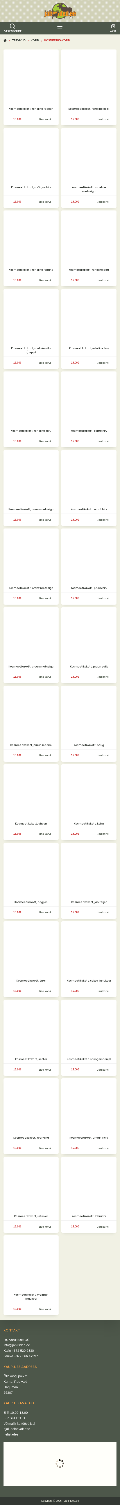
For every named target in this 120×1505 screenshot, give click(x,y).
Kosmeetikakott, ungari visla (89, 1137)
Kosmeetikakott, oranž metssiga (31, 588)
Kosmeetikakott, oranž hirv (89, 509)
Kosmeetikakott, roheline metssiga (89, 189)
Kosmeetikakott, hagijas (31, 902)
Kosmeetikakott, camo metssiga (31, 509)
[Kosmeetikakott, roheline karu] (31, 399)
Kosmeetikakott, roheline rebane (31, 270)
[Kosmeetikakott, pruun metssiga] (31, 634)
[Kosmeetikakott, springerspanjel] (88, 1027)
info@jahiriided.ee (17, 1345)
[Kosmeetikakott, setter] (31, 1027)
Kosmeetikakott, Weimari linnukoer (31, 1296)
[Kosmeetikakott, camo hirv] (88, 399)
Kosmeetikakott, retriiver (31, 1216)
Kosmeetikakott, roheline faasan (31, 109)
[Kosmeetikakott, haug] (88, 713)
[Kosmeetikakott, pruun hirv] (88, 556)
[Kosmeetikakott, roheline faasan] (31, 77)
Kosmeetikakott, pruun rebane (31, 745)
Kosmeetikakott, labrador (89, 1216)
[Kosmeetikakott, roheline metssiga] (88, 155)
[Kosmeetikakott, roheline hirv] (88, 316)
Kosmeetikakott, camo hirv (89, 431)
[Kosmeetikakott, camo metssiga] (31, 477)
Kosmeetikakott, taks (31, 980)
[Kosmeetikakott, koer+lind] (31, 1106)
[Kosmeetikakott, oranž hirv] (88, 477)
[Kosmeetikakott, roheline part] (88, 238)
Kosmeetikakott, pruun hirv (89, 588)
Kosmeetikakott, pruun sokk (89, 666)
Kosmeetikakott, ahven (31, 823)
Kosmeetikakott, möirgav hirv (31, 187)
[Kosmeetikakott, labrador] (88, 1184)
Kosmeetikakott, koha (89, 823)
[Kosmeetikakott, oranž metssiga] (31, 556)
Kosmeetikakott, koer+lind (31, 1137)
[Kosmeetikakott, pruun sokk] (88, 634)
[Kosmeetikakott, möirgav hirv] (31, 155)
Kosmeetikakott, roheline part (89, 270)
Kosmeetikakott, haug (89, 745)
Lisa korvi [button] (45, 119)
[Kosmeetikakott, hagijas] (31, 870)
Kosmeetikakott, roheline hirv (89, 348)
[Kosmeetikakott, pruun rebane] (31, 713)
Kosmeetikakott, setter (31, 1059)
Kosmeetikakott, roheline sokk (88, 109)
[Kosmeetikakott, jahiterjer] (88, 870)
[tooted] (60, 28)
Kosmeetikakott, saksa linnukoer (89, 980)
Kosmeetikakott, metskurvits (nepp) (31, 350)
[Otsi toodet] (12, 28)
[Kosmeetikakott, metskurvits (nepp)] (31, 316)
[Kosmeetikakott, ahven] (31, 791)
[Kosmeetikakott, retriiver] (31, 1184)
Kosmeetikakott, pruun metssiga (31, 666)
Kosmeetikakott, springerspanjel (89, 1059)
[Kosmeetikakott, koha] (88, 791)
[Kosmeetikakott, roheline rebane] (31, 238)
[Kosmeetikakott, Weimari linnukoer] (31, 1263)
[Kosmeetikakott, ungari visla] (88, 1106)
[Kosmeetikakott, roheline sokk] (88, 77)
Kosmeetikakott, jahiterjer (89, 902)
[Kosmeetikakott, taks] (31, 949)
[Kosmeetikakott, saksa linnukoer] (88, 949)
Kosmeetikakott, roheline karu (31, 431)
